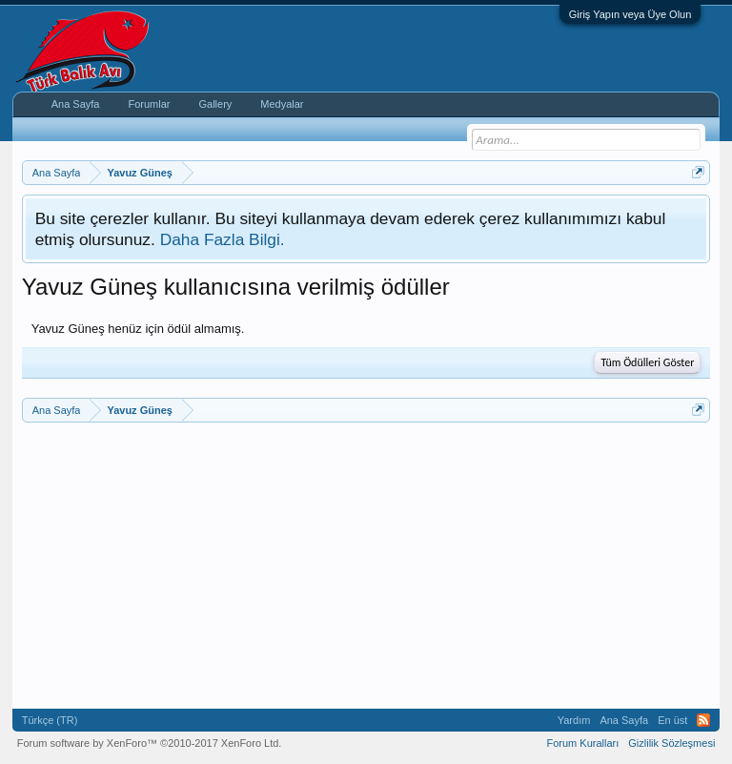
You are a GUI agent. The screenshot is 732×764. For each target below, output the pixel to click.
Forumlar (149, 104)
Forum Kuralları (582, 743)
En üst (672, 720)
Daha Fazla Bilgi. (222, 239)
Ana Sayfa (75, 104)
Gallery (215, 104)
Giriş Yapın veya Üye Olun (630, 14)
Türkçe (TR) (50, 720)
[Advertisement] (366, 565)
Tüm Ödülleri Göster (647, 362)
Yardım (574, 720)
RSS (703, 720)
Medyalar (281, 104)
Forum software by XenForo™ (149, 743)
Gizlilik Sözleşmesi (671, 743)
